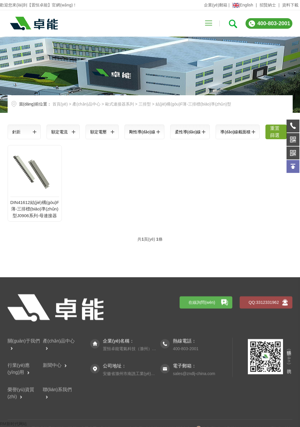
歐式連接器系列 (119, 104)
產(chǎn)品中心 (86, 104)
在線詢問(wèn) (201, 366)
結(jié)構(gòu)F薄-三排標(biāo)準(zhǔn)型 (193, 104)
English (242, 5)
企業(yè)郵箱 (215, 5)
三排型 (145, 104)
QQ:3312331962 (263, 366)
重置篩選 (274, 132)
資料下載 (290, 5)
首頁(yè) (60, 104)
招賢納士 (268, 5)
